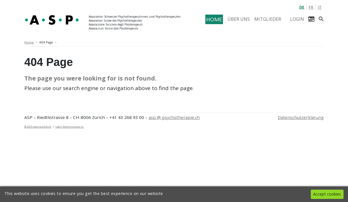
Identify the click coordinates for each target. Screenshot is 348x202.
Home (29, 42)
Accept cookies (327, 194)
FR (311, 7)
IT (320, 7)
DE (301, 7)
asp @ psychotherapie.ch (174, 117)
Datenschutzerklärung (301, 117)
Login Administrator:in (69, 126)
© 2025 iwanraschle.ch (37, 126)
